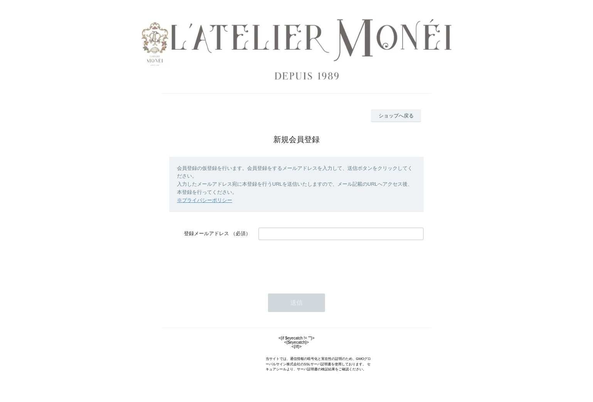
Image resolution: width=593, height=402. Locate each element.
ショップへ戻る (396, 116)
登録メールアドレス (206, 233)
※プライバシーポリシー (204, 200)
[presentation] (317, 263)
